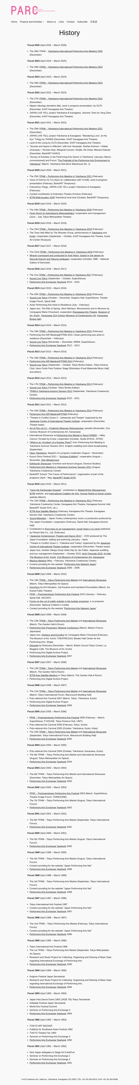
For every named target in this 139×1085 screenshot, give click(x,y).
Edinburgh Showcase (40, 463)
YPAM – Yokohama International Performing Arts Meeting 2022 (71, 98)
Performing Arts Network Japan (80, 564)
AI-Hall (107, 553)
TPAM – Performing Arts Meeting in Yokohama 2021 (65, 176)
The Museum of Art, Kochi (43, 557)
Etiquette (34, 645)
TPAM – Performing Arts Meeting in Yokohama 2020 (65, 209)
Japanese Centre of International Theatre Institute (55, 421)
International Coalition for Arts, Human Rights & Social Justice (80, 493)
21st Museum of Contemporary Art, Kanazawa (80, 557)
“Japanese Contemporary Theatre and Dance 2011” (56, 536)
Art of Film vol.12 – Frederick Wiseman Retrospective (56, 428)
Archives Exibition (69, 456)
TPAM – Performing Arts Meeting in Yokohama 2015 (65, 331)
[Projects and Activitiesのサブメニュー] (43, 22)
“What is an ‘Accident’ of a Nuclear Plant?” (51, 442)
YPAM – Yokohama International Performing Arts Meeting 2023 (71, 83)
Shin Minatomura (50, 460)
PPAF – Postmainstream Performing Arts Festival (54, 594)
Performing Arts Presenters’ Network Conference (54, 628)
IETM (32, 493)
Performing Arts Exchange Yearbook (48, 282)
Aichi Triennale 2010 (92, 553)
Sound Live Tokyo (39, 278)
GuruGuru (35, 587)
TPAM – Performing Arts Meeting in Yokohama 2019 (65, 229)
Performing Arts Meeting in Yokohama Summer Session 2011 (60, 467)
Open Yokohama (38, 453)
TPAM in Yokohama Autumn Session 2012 (51, 391)
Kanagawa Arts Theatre (85, 312)
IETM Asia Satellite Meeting (43, 511)
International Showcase (94, 580)
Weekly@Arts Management (91, 490)
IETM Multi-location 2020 (42, 197)
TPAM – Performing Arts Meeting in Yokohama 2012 (65, 410)
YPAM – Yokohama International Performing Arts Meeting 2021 (71, 128)
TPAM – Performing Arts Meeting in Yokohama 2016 (65, 294)
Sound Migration (38, 518)
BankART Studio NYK (64, 477)
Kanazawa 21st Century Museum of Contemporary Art (68, 315)
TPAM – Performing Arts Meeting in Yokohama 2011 (65, 500)
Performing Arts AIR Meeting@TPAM (48, 414)
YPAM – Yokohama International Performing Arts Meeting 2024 (71, 67)
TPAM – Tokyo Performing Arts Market (58, 580)
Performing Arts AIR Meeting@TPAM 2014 (51, 361)
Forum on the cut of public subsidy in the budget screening (59, 601)
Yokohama (97, 232)
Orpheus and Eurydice (53, 635)
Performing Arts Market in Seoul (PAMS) (76, 435)
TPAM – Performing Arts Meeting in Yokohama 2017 (65, 275)
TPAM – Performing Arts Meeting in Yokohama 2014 (65, 358)
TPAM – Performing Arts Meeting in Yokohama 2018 (66, 252)
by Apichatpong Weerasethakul (52, 213)
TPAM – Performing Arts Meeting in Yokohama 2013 (65, 384)
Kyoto (32, 236)
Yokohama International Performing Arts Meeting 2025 (75, 51)
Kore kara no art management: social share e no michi (72, 529)
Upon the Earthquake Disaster (45, 490)
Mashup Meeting (38, 560)
